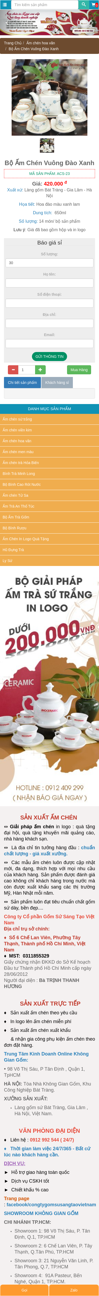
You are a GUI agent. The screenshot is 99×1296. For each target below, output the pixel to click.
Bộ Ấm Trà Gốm (16, 517)
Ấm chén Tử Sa (15, 495)
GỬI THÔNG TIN (49, 356)
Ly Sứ (7, 561)
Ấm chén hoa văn (40, 43)
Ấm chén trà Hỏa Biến (21, 463)
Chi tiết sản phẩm (22, 382)
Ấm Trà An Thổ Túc (18, 506)
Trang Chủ (13, 43)
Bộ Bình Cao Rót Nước (22, 484)
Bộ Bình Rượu (14, 528)
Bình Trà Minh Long (19, 473)
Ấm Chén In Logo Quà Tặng (26, 539)
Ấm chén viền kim (17, 430)
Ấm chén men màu (18, 452)
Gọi (24, 1290)
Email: (49, 335)
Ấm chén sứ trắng (17, 419)
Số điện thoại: (49, 294)
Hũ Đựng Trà (13, 550)
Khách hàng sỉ (57, 382)
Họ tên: (49, 274)
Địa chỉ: (49, 314)
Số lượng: (49, 254)
